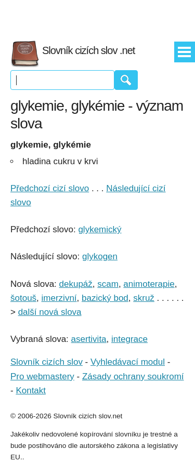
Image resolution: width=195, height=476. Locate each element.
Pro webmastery (42, 376)
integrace (129, 339)
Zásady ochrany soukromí (133, 376)
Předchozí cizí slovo (49, 188)
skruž (143, 298)
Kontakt (31, 390)
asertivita (89, 339)
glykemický (99, 229)
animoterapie (148, 284)
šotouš (23, 298)
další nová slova (50, 312)
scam (108, 284)
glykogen (100, 256)
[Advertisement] (98, 16)
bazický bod (105, 298)
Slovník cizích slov (46, 362)
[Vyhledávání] (62, 80)
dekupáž (76, 284)
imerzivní (59, 298)
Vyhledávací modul (127, 362)
